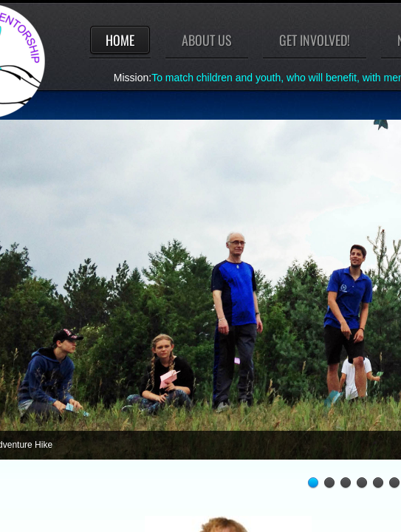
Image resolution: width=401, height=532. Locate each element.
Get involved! (314, 40)
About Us (207, 40)
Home (120, 40)
